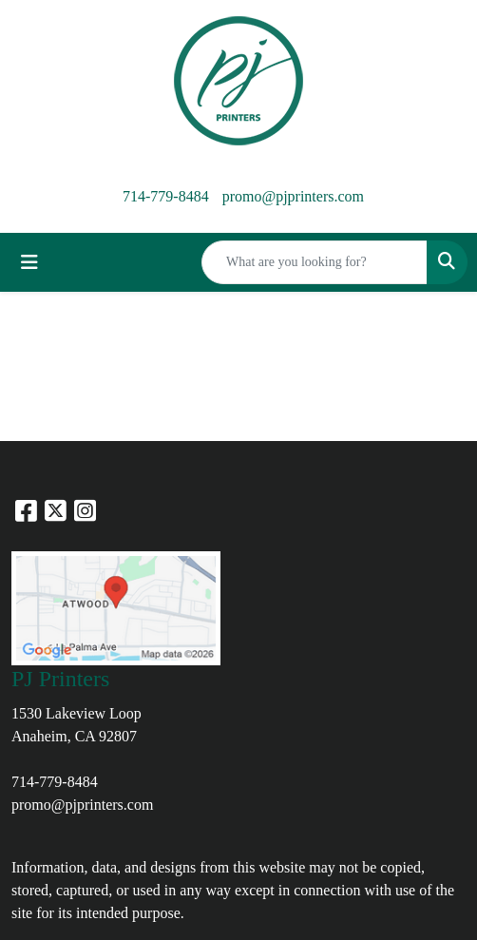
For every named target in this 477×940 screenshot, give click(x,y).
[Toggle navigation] (29, 262)
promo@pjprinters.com (293, 196)
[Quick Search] (314, 262)
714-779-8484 (166, 196)
